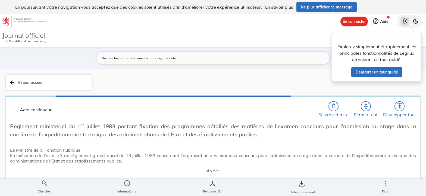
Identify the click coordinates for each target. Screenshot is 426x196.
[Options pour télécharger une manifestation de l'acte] (404, 157)
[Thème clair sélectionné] (404, 21)
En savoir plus (279, 7)
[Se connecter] (354, 21)
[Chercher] (257, 85)
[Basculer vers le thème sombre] (415, 21)
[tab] (404, 88)
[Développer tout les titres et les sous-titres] (304, 85)
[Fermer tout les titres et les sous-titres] (288, 85)
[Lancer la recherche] (307, 58)
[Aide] (381, 21)
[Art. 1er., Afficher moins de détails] (205, 175)
